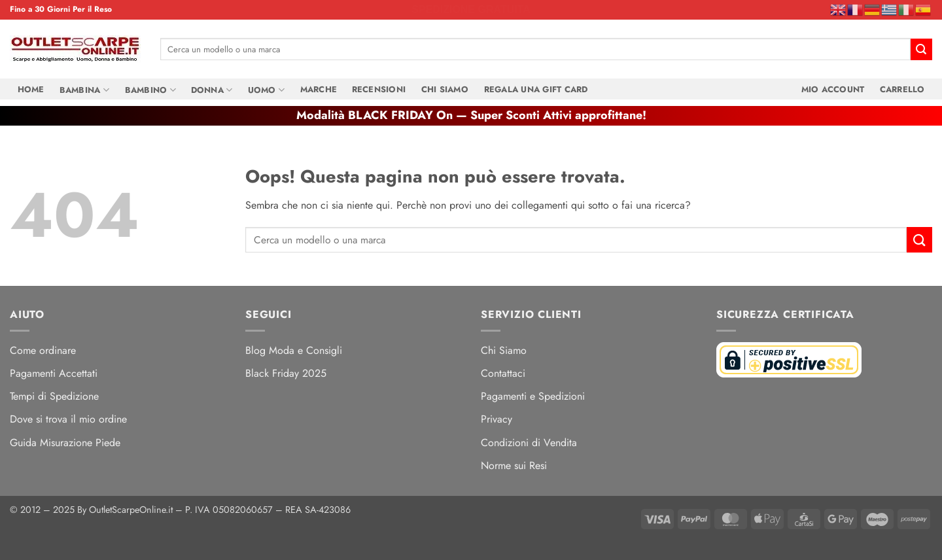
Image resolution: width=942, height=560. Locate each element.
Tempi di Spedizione (54, 396)
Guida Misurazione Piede (65, 442)
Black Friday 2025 (285, 373)
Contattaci (503, 373)
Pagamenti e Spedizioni (533, 396)
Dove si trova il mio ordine (68, 419)
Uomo (266, 89)
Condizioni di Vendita (529, 442)
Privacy (496, 419)
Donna (212, 89)
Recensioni (379, 89)
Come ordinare (43, 350)
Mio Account (832, 89)
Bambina (84, 89)
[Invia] (921, 49)
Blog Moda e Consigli (293, 350)
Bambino (149, 89)
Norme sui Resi (514, 465)
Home (31, 89)
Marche (318, 89)
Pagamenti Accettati (53, 373)
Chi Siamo (444, 89)
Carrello (901, 89)
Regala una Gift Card (535, 89)
